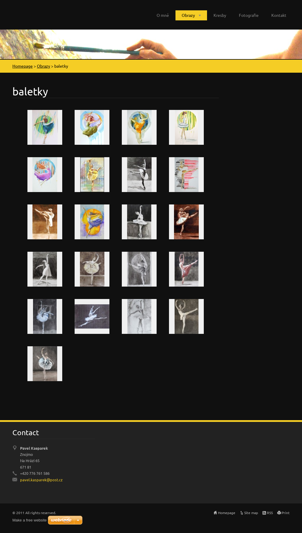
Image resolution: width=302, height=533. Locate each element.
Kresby (220, 15)
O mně (163, 15)
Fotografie (249, 15)
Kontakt (278, 15)
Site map (251, 512)
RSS (270, 512)
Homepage (22, 66)
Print (286, 512)
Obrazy (188, 15)
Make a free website (29, 520)
